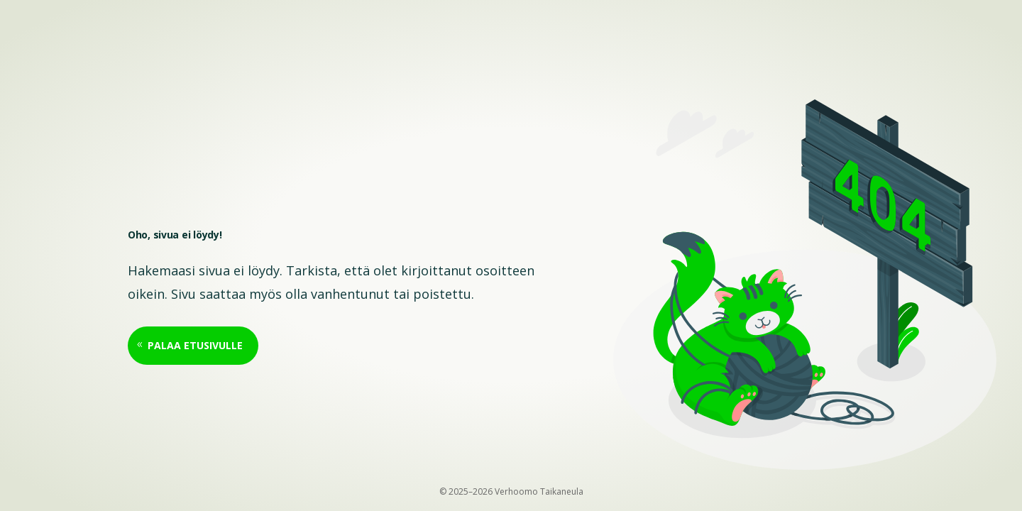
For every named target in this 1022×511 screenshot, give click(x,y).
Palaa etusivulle (195, 345)
